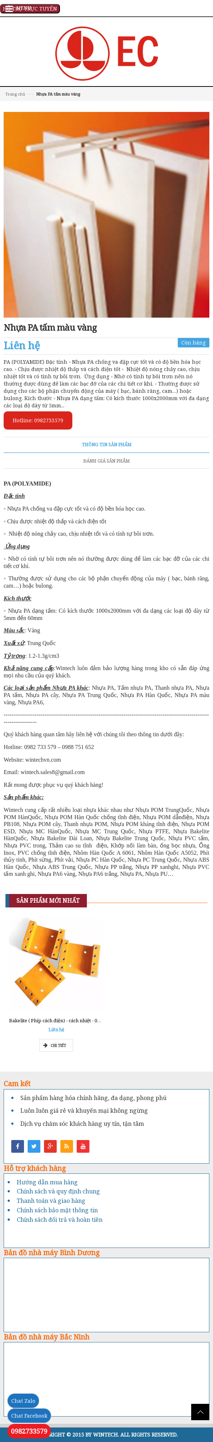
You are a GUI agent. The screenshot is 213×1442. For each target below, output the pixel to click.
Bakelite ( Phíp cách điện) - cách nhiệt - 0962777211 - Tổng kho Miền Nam (89, 1020)
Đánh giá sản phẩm (106, 461)
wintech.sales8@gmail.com (53, 772)
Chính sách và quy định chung (58, 1191)
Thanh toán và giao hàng (51, 1201)
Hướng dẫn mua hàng (47, 1182)
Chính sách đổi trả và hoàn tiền (60, 1220)
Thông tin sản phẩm (107, 445)
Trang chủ (15, 94)
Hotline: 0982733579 (38, 420)
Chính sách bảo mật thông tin (57, 1210)
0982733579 (29, 1431)
